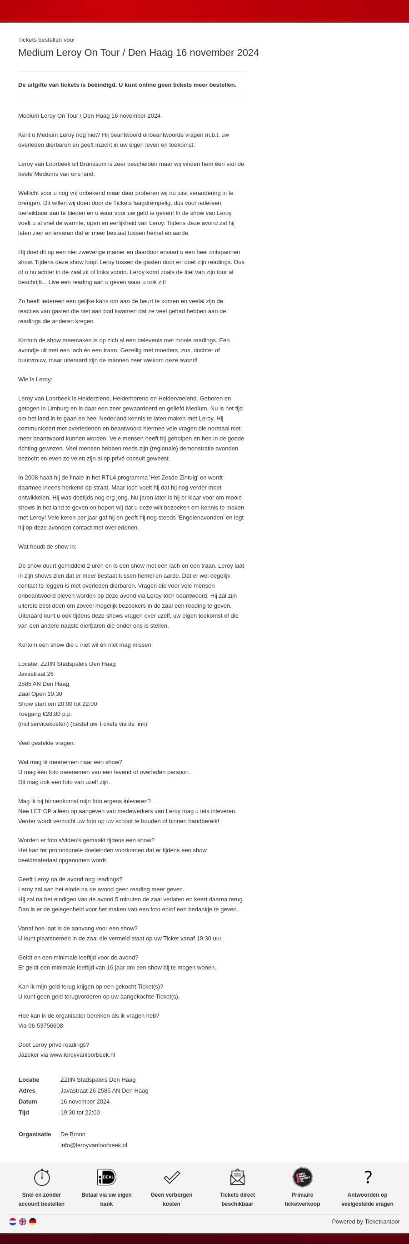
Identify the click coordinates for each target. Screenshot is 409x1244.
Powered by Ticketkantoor (366, 1221)
